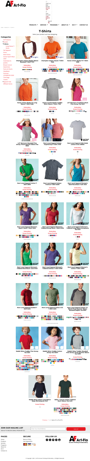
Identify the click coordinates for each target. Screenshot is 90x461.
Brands (5, 42)
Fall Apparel (7, 50)
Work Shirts (6, 54)
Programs (3, 445)
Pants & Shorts (7, 69)
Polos (5, 52)
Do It (2, 449)
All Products (7, 40)
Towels (5, 79)
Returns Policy (27, 439)
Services (3, 443)
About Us (3, 447)
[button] (78, 439)
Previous (44, 420)
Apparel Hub (7, 82)
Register (48, 18)
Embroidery (27, 65)
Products (6, 27)
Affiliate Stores (7, 84)
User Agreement (27, 441)
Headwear (6, 71)
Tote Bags (6, 77)
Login (47, 16)
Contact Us (4, 451)
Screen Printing (27, 67)
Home (2, 27)
